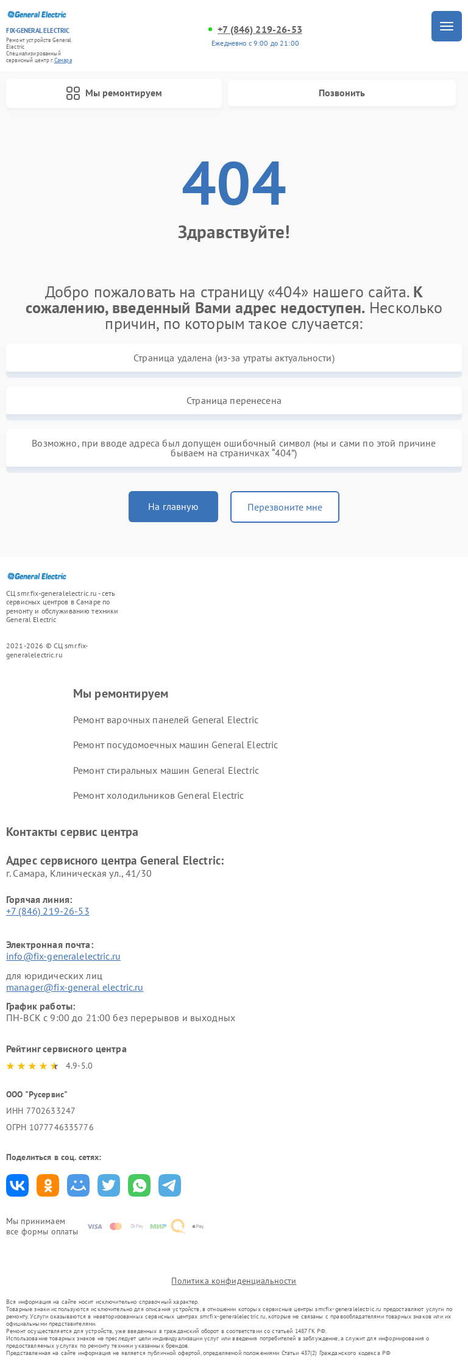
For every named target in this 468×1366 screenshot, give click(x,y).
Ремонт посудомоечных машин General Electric (175, 744)
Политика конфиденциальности (233, 1280)
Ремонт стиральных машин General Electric (166, 770)
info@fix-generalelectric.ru (63, 956)
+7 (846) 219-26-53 (260, 29)
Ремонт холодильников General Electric (158, 795)
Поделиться (17, 1185)
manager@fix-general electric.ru (75, 987)
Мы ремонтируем (114, 93)
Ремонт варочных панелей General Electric (165, 719)
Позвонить (342, 93)
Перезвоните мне (284, 507)
